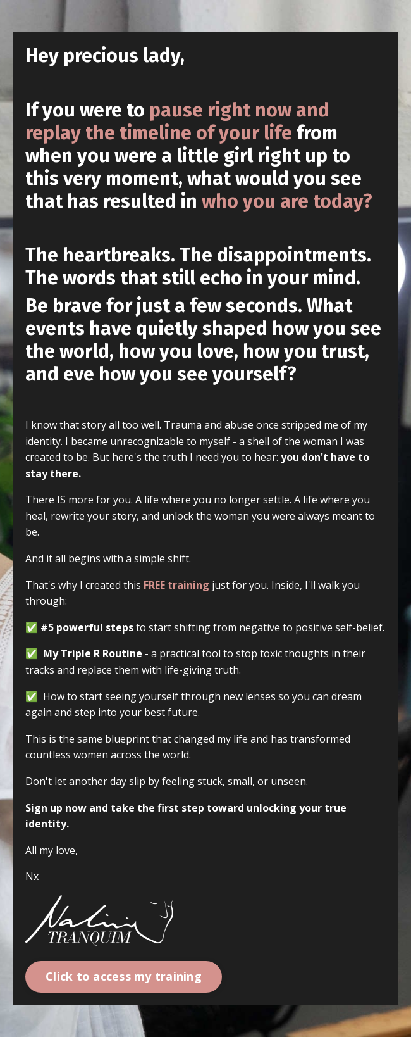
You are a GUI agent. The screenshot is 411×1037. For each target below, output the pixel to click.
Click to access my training (124, 976)
